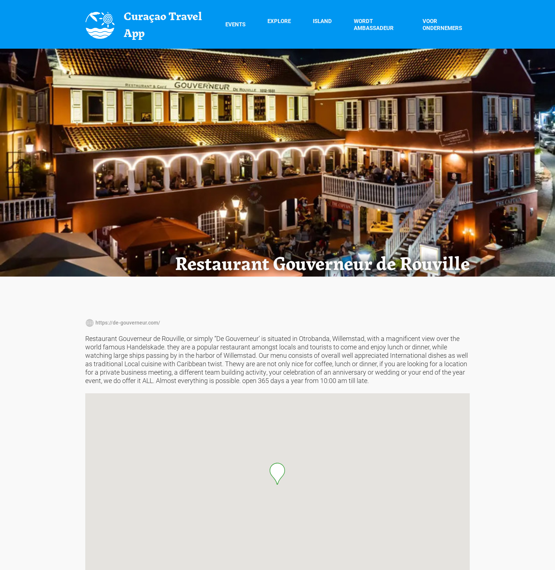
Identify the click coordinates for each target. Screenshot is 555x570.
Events (235, 24)
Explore (279, 24)
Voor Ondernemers (442, 24)
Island (322, 24)
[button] (277, 474)
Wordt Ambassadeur (374, 24)
